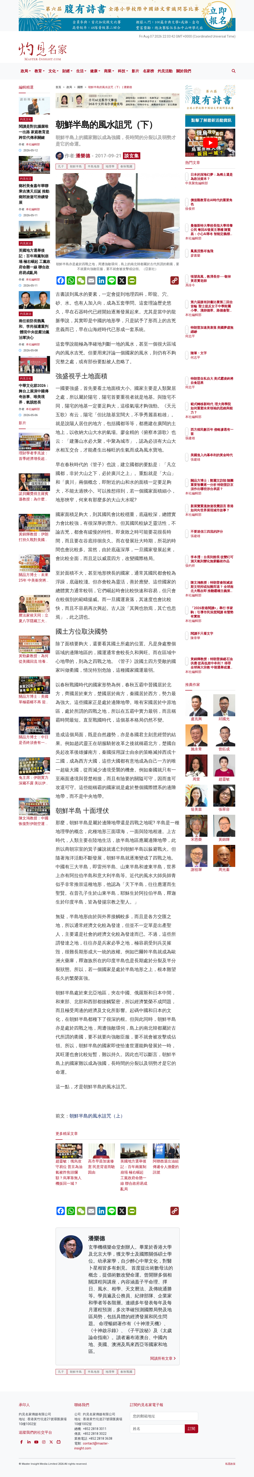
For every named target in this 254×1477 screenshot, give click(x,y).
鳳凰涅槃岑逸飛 (222, 251)
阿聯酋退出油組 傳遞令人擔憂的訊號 (166, 1162)
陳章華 (215, 638)
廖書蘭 (215, 255)
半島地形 (94, 166)
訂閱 (191, 1428)
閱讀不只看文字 (222, 633)
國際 (80, 87)
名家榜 (148, 71)
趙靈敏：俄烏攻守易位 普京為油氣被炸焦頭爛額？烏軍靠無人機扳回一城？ (69, 1167)
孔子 (61, 166)
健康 (93, 71)
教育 (38, 71)
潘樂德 (83, 156)
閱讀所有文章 (163, 1358)
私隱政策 (230, 1463)
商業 (107, 71)
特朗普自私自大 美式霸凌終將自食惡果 (222, 383)
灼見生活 (25, 178)
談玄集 (131, 156)
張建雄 (215, 438)
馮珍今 (215, 289)
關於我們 (183, 71)
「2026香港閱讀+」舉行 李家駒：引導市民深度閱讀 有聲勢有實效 (222, 616)
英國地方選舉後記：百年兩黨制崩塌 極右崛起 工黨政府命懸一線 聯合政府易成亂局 (34, 261)
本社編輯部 (33, 144)
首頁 (58, 87)
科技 (121, 71)
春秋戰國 (126, 166)
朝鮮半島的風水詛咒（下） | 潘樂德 (110, 87)
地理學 (110, 166)
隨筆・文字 (219, 353)
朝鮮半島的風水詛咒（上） (97, 1116)
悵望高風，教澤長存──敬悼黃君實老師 (222, 281)
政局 (24, 71)
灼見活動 (165, 71)
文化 (52, 71)
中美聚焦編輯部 (222, 187)
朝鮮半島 (76, 166)
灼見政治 (25, 243)
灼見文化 (25, 119)
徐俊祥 (215, 208)
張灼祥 (215, 570)
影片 (135, 71)
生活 (80, 71)
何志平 (215, 340)
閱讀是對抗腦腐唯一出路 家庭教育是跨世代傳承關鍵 (34, 132)
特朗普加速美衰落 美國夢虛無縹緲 (222, 332)
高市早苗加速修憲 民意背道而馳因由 (101, 1162)
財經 (66, 71)
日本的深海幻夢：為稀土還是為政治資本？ (222, 179)
